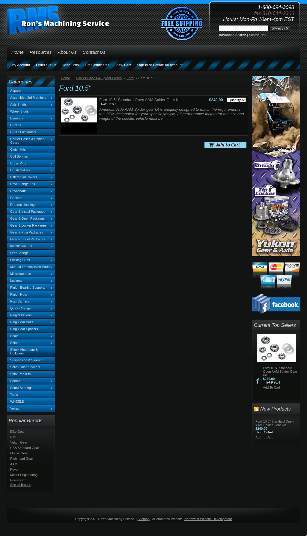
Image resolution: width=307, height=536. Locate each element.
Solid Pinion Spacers (25, 367)
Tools (14, 394)
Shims (30, 343)
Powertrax (17, 480)
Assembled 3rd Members (30, 98)
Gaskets (30, 198)
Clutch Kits (18, 149)
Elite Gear (17, 431)
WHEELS (17, 401)
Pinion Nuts (30, 295)
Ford (130, 78)
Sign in (142, 65)
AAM (13, 464)
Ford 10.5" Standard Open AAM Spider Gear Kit (139, 100)
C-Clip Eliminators (23, 132)
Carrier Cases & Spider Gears (30, 140)
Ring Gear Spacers (24, 329)
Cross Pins (30, 163)
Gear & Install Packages (30, 212)
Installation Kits (30, 246)
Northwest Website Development (208, 519)
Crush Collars (30, 170)
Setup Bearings (30, 388)
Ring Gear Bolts (30, 322)
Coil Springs (19, 156)
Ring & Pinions (30, 315)
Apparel (15, 90)
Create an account (168, 65)
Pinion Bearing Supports (30, 288)
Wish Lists (70, 65)
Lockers (30, 281)
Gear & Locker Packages (30, 226)
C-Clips (15, 125)
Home (65, 78)
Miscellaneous (30, 274)
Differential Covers (30, 177)
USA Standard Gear (24, 448)
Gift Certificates (97, 65)
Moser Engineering (23, 475)
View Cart (123, 65)
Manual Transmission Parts (30, 267)
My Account (20, 65)
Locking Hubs (30, 260)
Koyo (14, 469)
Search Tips (257, 35)
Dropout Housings (30, 205)
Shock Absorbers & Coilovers (24, 351)
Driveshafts (30, 191)
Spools (30, 381)
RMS (13, 437)
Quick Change (30, 308)
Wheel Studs (19, 111)
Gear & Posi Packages (30, 232)
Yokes (30, 409)
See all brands (20, 484)
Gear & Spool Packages (30, 239)
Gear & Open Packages (30, 219)
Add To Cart (271, 387)
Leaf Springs (19, 253)
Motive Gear (19, 453)
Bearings (30, 118)
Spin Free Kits (20, 374)
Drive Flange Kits (30, 184)
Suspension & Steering (26, 360)
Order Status (46, 65)
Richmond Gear (21, 458)
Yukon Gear (18, 442)
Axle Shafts (30, 105)
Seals (30, 336)
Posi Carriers (30, 302)
